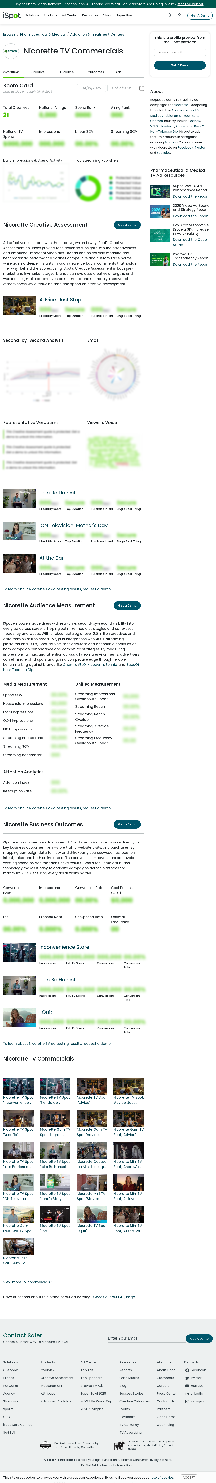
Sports (8, 1409)
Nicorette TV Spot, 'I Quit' (92, 1228)
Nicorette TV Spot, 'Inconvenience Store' (18, 1100)
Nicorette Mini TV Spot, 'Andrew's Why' (127, 1164)
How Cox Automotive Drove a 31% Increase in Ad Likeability (191, 229)
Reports (125, 1370)
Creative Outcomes (134, 1401)
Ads (118, 72)
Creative (38, 72)
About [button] (107, 15)
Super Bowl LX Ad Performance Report (190, 188)
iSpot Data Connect (18, 1424)
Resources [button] (90, 15)
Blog (122, 1385)
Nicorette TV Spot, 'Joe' (55, 1228)
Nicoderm (95, 664)
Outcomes (96, 72)
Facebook (185, 147)
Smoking (171, 142)
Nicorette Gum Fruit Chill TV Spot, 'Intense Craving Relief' (18, 1228)
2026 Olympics (92, 1409)
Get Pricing (165, 1424)
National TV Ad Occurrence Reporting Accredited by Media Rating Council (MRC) (152, 1445)
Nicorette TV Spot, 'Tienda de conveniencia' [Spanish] (55, 1100)
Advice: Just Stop (60, 299)
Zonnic (111, 664)
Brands (8, 1378)
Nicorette (181, 105)
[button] (110, 88)
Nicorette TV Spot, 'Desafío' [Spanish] (18, 1132)
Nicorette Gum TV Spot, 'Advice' (128, 1132)
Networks (10, 1385)
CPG (6, 1417)
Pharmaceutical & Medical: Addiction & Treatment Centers (174, 115)
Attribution (49, 1393)
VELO (82, 664)
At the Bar (51, 557)
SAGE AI (9, 1432)
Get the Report (191, 4)
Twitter (200, 147)
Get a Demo (127, 225)
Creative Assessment (57, 1378)
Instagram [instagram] (195, 1401)
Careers (163, 1385)
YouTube (163, 153)
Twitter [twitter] (193, 1378)
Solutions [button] (32, 15)
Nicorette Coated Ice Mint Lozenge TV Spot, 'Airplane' (92, 1164)
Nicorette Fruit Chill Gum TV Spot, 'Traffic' (15, 1261)
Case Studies (129, 1378)
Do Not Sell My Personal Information (106, 1465)
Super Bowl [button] (124, 15)
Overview (11, 72)
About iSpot (166, 1370)
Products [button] (50, 15)
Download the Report (191, 196)
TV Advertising (130, 1432)
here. (168, 1460)
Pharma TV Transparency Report (191, 256)
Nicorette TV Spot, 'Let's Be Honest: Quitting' (18, 1164)
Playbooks (127, 1417)
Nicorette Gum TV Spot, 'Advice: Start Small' (92, 1132)
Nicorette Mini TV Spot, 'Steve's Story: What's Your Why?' (91, 1196)
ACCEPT (189, 1477)
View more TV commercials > (28, 1282)
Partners (163, 1409)
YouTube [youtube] (194, 1385)
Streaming (11, 1401)
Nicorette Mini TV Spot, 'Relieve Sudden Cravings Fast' (128, 1196)
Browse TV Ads (92, 1385)
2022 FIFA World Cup (96, 1401)
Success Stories (131, 1393)
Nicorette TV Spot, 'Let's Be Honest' (55, 1164)
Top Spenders (91, 1378)
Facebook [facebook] (195, 1370)
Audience (67, 72)
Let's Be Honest (57, 492)
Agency (9, 1393)
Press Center (167, 1393)
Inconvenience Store (64, 946)
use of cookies (162, 1477)
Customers (165, 1378)
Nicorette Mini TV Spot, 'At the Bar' (127, 1228)
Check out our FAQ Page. (114, 1297)
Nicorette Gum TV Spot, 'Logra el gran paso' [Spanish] (55, 1132)
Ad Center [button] (70, 15)
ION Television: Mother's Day (73, 525)
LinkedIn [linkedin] (193, 1393)
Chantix (69, 664)
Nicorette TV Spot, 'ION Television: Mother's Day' (18, 1196)
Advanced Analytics (56, 1401)
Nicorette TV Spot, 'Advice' (92, 1100)
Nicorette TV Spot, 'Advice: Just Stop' (128, 1100)
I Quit (45, 1012)
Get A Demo (200, 15)
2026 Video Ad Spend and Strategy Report (191, 207)
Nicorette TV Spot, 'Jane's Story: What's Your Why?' (55, 1196)
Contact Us (165, 1401)
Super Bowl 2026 (93, 1393)
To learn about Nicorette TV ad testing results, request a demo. (57, 589)
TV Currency (129, 1424)
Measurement (51, 1385)
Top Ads (87, 1370)
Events (124, 1409)
